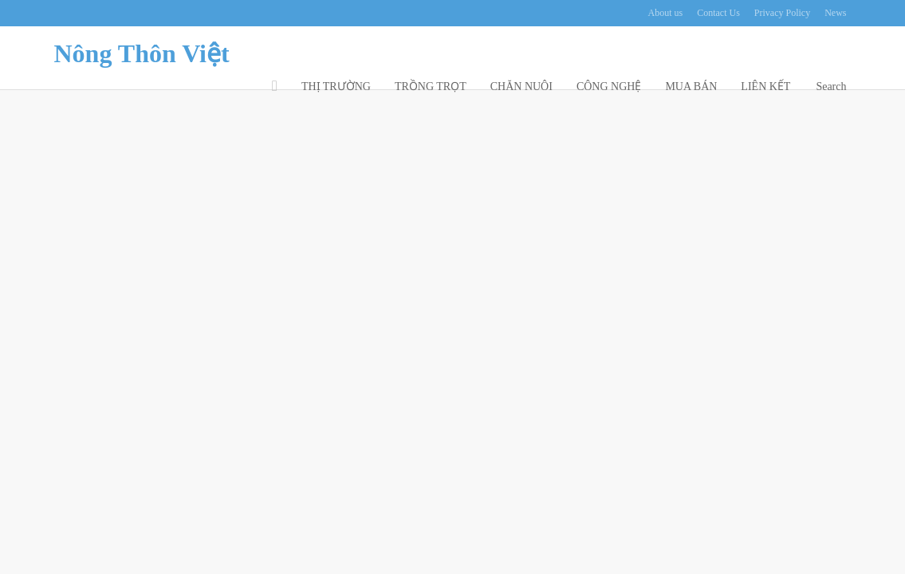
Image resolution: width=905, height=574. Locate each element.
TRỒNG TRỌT (430, 86)
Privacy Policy (782, 13)
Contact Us (718, 13)
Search (831, 86)
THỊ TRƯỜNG (336, 86)
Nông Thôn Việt (142, 53)
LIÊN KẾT (765, 86)
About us (665, 13)
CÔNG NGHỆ (609, 86)
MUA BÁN (691, 86)
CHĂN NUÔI (521, 86)
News (835, 13)
